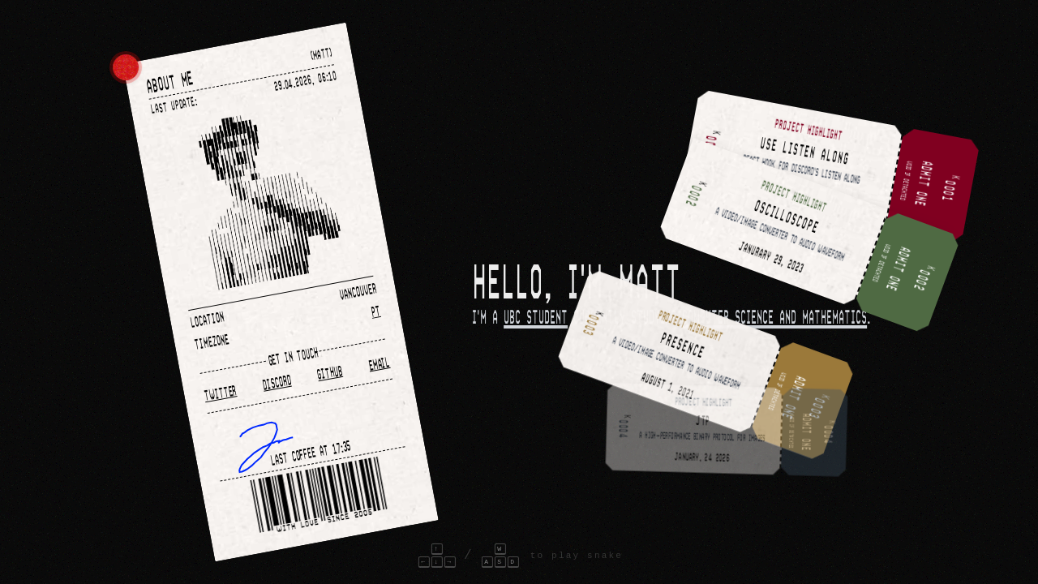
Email (379, 362)
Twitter (220, 392)
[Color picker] (126, 67)
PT (375, 310)
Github (329, 372)
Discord (276, 382)
